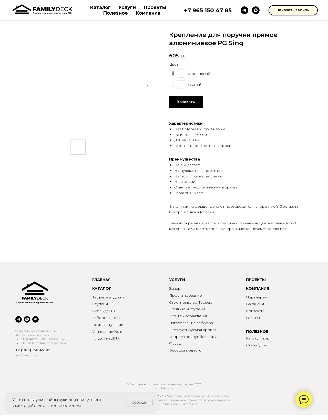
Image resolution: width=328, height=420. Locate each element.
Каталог (100, 7)
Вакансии (255, 304)
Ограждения (104, 310)
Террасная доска (108, 297)
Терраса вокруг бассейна (193, 336)
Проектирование (185, 295)
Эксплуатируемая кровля (192, 329)
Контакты (255, 310)
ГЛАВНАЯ (101, 279)
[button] (293, 10)
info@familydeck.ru (27, 355)
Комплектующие (107, 324)
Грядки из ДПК (106, 338)
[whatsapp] (27, 319)
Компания (148, 13)
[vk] (35, 319)
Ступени (100, 304)
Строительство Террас (190, 302)
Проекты (155, 7)
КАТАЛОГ (101, 288)
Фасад (175, 343)
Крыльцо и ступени (187, 309)
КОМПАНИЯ (257, 288)
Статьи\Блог (257, 345)
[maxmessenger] (256, 10)
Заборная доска (107, 317)
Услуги (127, 7)
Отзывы (253, 317)
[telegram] (244, 10)
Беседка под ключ (186, 350)
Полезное (115, 13)
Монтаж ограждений (188, 316)
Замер (175, 288)
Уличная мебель (107, 331)
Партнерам (256, 297)
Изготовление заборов (191, 323)
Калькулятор (258, 338)
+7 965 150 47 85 (208, 10)
